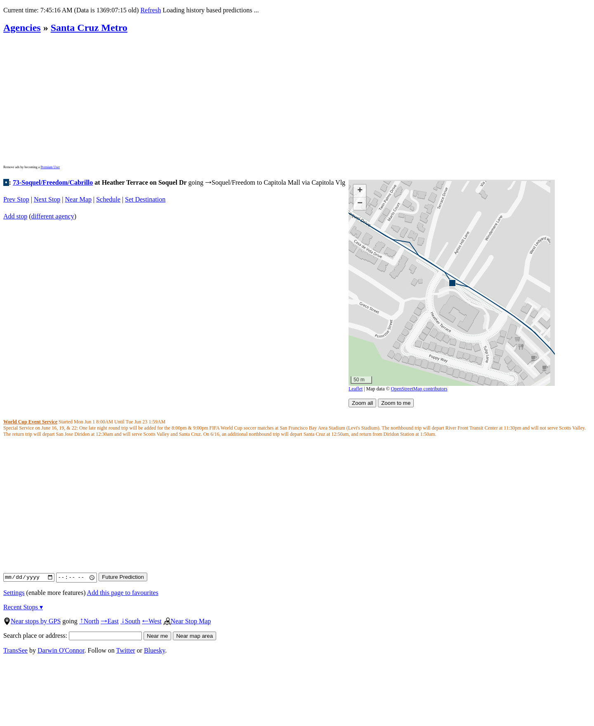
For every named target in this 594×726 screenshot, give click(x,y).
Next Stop (47, 199)
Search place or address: (72, 635)
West (152, 621)
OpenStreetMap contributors (419, 389)
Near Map (78, 199)
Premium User (49, 167)
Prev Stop (16, 199)
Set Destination (145, 199)
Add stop (15, 216)
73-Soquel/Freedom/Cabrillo (53, 182)
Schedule (108, 199)
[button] (452, 283)
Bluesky (154, 650)
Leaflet (356, 389)
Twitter (125, 650)
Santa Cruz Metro (89, 27)
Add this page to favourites (122, 592)
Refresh (150, 10)
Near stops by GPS (32, 621)
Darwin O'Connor (61, 650)
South (130, 621)
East (110, 621)
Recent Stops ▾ (23, 607)
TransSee (15, 650)
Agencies (22, 27)
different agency (52, 216)
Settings (14, 592)
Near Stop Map (187, 621)
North (89, 621)
